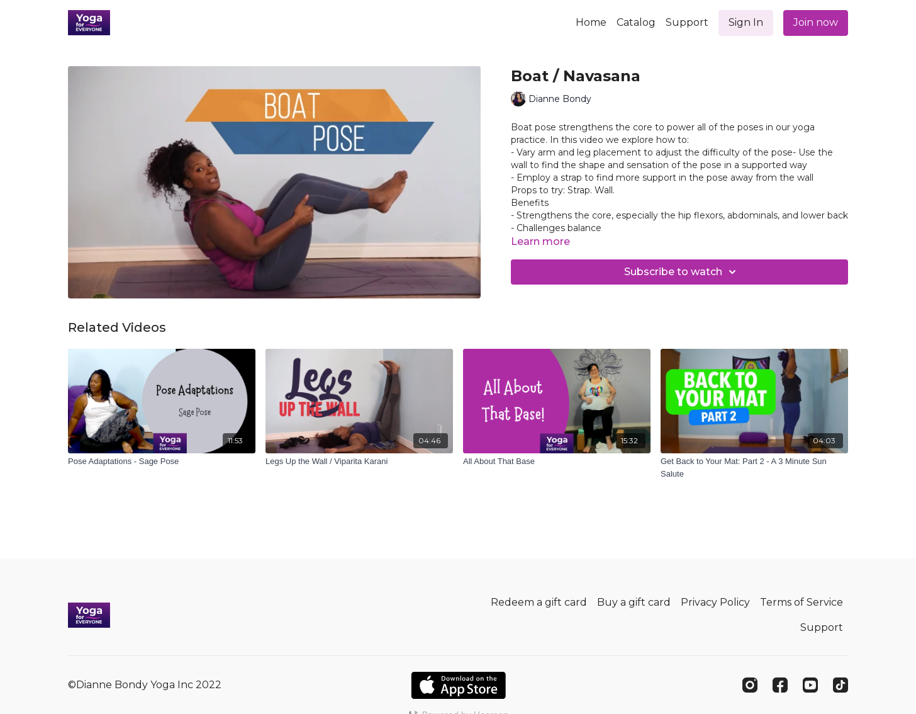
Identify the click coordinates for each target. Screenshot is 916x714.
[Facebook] (780, 685)
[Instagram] (749, 685)
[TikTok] (840, 685)
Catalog (636, 22)
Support (687, 22)
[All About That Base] (557, 461)
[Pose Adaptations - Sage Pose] (161, 461)
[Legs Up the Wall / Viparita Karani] (359, 461)
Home (591, 22)
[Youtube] (810, 685)
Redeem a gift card (539, 602)
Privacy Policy (715, 602)
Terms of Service (801, 602)
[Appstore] (458, 685)
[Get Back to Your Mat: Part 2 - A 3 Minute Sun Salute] (754, 467)
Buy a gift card (634, 602)
